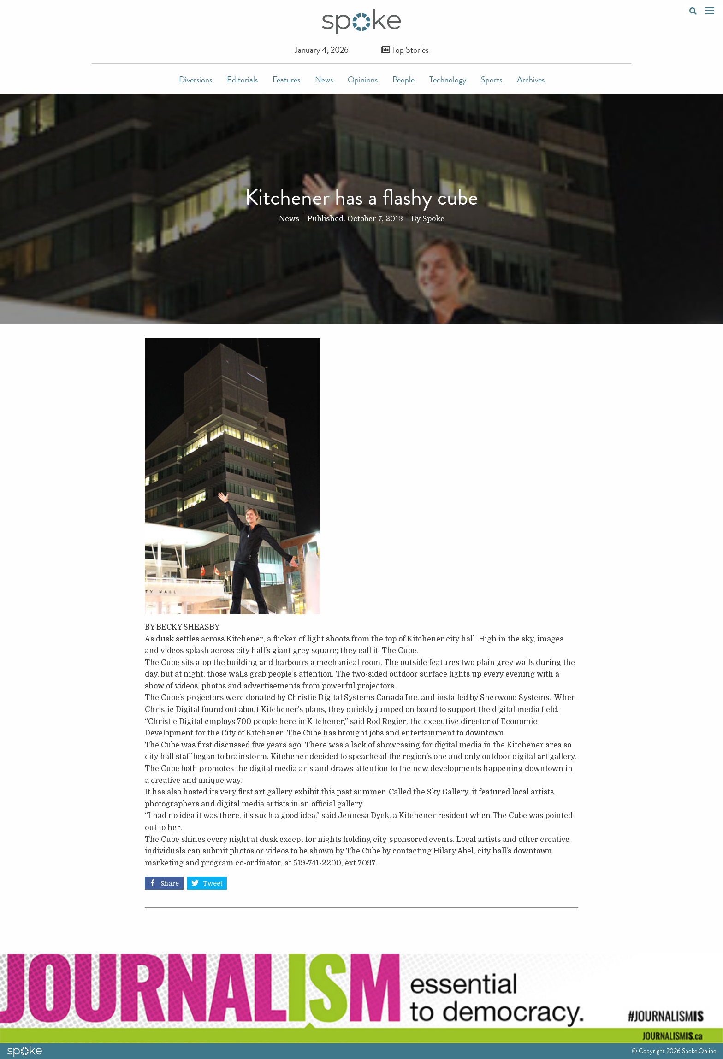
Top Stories (404, 49)
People (403, 79)
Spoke (433, 219)
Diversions (195, 79)
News (324, 79)
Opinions (363, 79)
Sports (491, 79)
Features (286, 79)
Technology (447, 79)
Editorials (242, 79)
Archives (531, 79)
